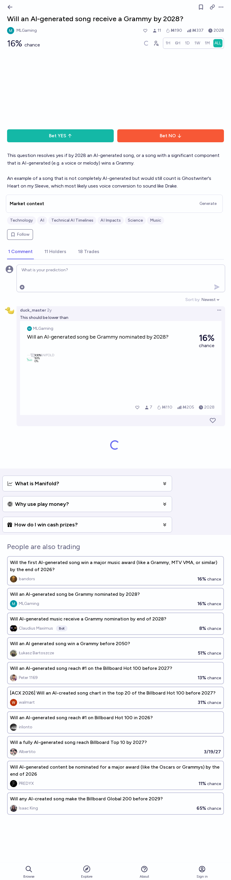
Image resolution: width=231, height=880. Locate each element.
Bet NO (171, 135)
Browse (28, 872)
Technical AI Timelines (72, 220)
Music (155, 220)
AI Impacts (110, 220)
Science (135, 220)
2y (49, 310)
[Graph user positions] (156, 43)
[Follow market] (201, 7)
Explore (87, 872)
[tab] (20, 252)
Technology (21, 220)
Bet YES (60, 135)
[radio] (167, 43)
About (144, 872)
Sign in (202, 872)
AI (42, 220)
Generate (208, 203)
